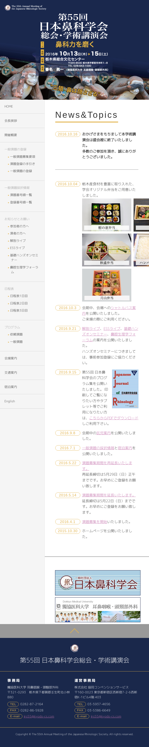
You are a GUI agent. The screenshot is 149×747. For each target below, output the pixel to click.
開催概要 (10, 135)
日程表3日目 (19, 310)
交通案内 (10, 372)
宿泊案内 (125, 447)
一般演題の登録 (21, 171)
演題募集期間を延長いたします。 (109, 495)
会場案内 (10, 358)
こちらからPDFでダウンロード (113, 418)
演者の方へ (18, 233)
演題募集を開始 (94, 521)
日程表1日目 (19, 296)
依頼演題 (17, 334)
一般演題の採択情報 (98, 447)
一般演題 (17, 342)
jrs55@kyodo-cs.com (39, 716)
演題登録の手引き (23, 164)
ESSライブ (112, 328)
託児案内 (103, 432)
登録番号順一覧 (21, 202)
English (9, 401)
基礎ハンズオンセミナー (24, 257)
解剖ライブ (91, 328)
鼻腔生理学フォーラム (24, 269)
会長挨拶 (10, 120)
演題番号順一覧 (21, 195)
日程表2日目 (19, 303)
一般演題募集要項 (23, 156)
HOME (8, 106)
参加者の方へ (20, 226)
